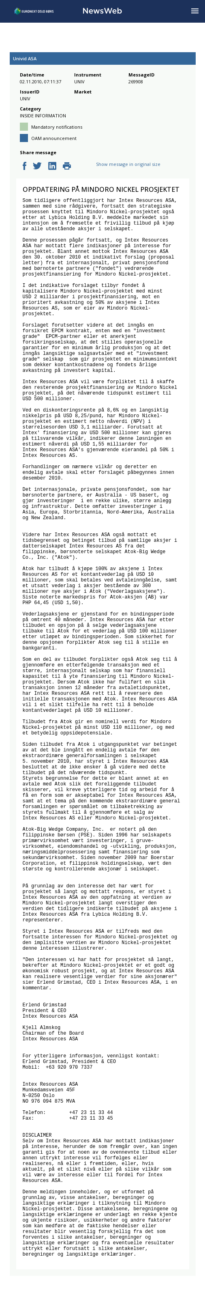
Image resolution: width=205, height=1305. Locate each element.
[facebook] (24, 166)
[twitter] (37, 166)
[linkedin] (52, 166)
